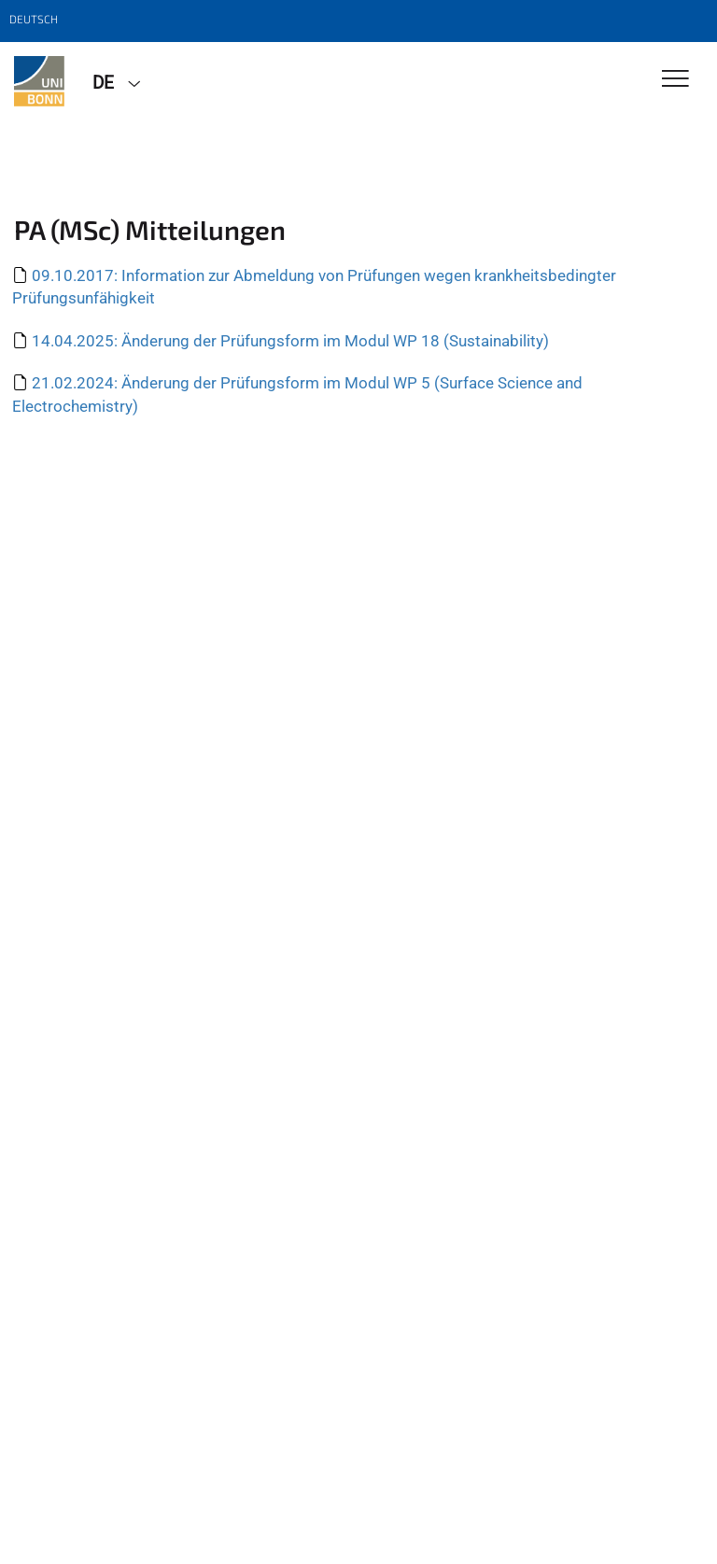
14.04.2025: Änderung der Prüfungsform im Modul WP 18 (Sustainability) (290, 340)
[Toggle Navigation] (675, 80)
